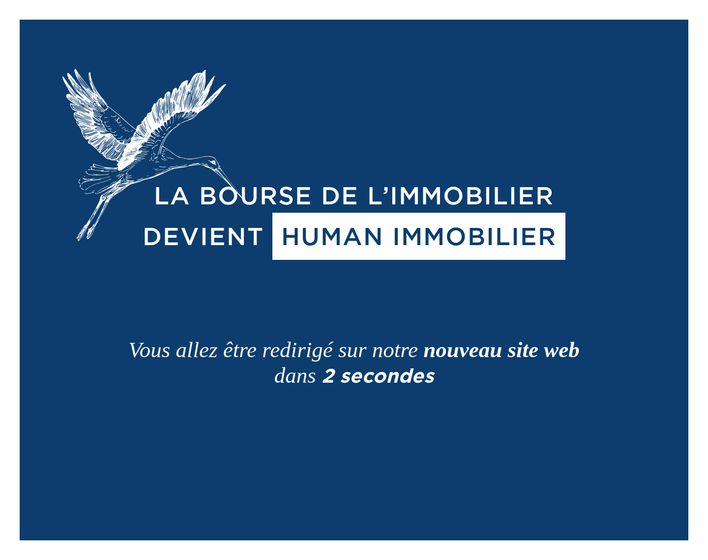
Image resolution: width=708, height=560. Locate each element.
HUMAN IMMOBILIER (419, 236)
